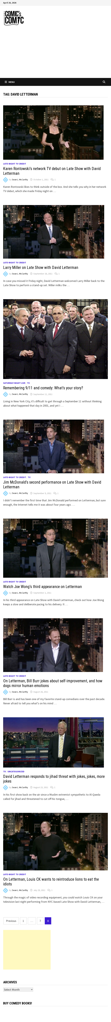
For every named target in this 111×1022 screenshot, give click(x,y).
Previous (11, 921)
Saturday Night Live (14, 383)
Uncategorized (16, 771)
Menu (10, 82)
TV (28, 383)
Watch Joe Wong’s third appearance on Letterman (42, 586)
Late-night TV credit (14, 163)
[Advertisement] (55, 54)
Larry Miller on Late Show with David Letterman (40, 267)
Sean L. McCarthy (20, 179)
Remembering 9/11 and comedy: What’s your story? (43, 388)
